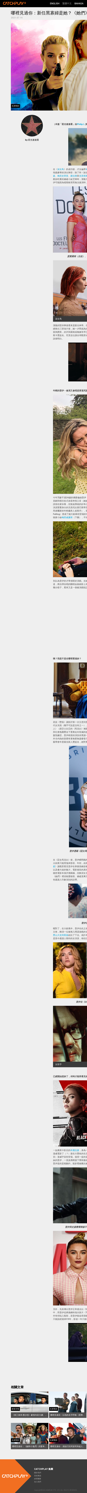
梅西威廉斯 (67, 517)
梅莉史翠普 (62, 176)
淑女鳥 (60, 169)
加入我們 (37, 1482)
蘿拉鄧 (73, 176)
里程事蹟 (37, 1476)
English (54, 3)
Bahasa (79, 3)
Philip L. (81, 124)
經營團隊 (37, 1479)
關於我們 (37, 1473)
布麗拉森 (74, 1150)
